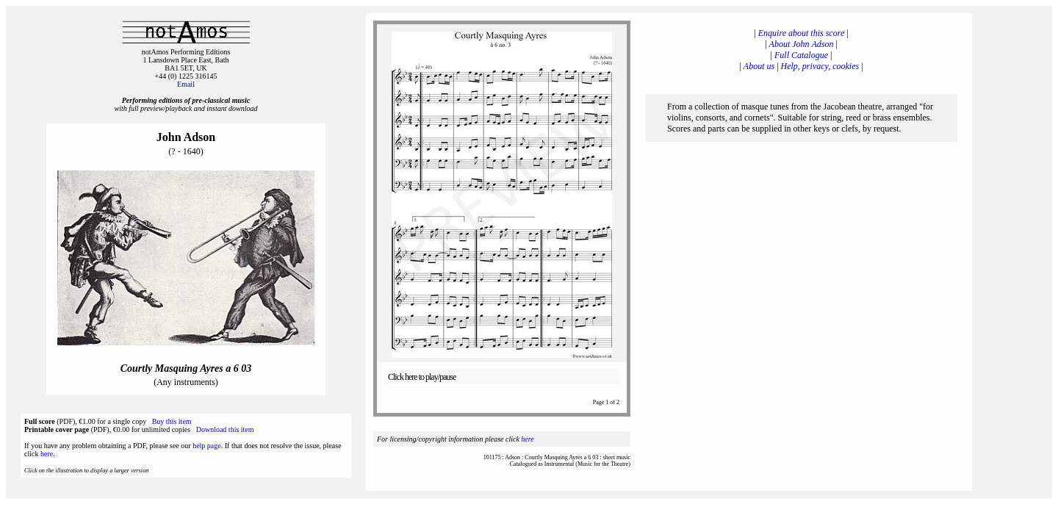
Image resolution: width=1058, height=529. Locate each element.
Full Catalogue (801, 55)
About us (759, 66)
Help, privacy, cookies (820, 66)
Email (186, 84)
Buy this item (172, 421)
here (46, 454)
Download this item (225, 429)
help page (206, 446)
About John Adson (801, 44)
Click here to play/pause (422, 377)
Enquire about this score (801, 33)
